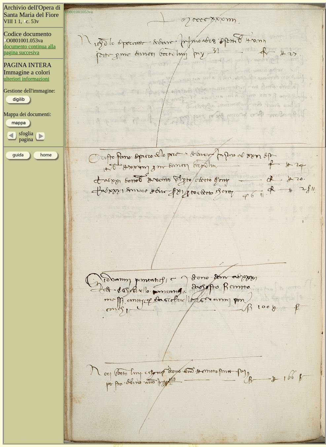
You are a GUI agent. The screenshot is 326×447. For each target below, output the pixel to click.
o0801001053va (79, 11)
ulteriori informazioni (26, 79)
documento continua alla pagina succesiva (29, 49)
